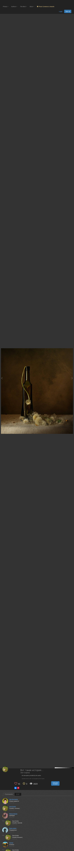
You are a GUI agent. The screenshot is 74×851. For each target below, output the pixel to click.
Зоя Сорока (25, 772)
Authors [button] (14, 6)
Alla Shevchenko (13, 799)
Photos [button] (5, 6)
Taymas (11, 842)
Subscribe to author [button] (55, 783)
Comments (9, 794)
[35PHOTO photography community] (10, 2)
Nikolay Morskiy (13, 814)
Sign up (67, 11)
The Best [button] (23, 6)
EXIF (18, 794)
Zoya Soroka (12, 806)
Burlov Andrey (12, 828)
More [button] (32, 6)
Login (60, 11)
